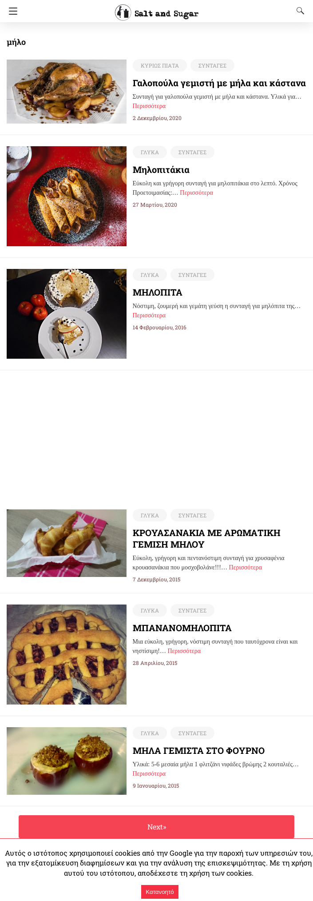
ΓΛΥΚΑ (150, 152)
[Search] (298, 10)
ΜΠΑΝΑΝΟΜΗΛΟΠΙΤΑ (182, 627)
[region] (156, 432)
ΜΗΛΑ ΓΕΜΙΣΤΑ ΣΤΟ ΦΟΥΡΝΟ (199, 750)
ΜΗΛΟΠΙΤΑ (157, 292)
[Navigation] (11, 11)
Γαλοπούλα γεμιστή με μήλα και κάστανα (219, 82)
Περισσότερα (149, 106)
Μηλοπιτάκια (161, 169)
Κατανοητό (160, 892)
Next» (156, 826)
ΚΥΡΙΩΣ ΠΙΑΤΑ (160, 65)
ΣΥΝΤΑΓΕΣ (212, 65)
